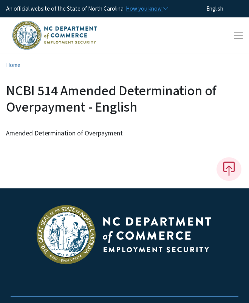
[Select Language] (226, 8)
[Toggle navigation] (238, 35)
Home (13, 65)
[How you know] (147, 8)
